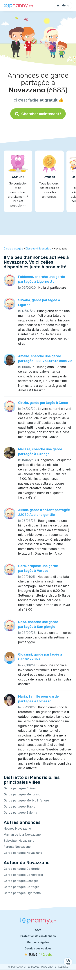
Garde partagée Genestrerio (23, 875)
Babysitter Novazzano (19, 840)
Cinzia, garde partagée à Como (43, 403)
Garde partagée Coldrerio (22, 869)
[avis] (38, 954)
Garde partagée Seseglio (21, 881)
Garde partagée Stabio (19, 806)
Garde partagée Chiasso (20, 788)
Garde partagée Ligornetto (22, 893)
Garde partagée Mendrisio (22, 794)
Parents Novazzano (17, 846)
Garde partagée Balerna (20, 812)
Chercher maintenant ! (38, 114)
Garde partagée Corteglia (21, 887)
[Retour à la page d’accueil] (18, 5)
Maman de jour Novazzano (22, 834)
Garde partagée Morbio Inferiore (26, 800)
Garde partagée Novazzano (23, 853)
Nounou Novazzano (17, 828)
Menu (63, 5)
